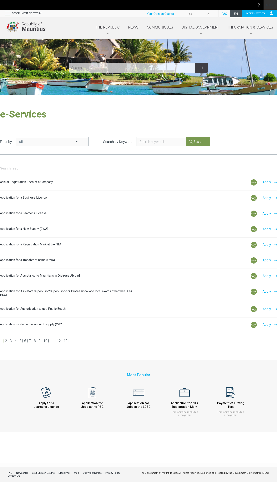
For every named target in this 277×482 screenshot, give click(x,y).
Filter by (6, 142)
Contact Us (14, 475)
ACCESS (255, 13)
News (133, 27)
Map (76, 472)
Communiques (160, 27)
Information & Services (250, 30)
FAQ (224, 14)
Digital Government (201, 30)
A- (209, 14)
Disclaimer (64, 472)
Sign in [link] (270, 4)
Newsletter (22, 472)
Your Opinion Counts (160, 14)
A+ (190, 14)
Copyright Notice (92, 472)
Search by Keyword (118, 142)
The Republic (107, 30)
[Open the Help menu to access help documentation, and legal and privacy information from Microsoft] (259, 5)
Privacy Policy (112, 472)
